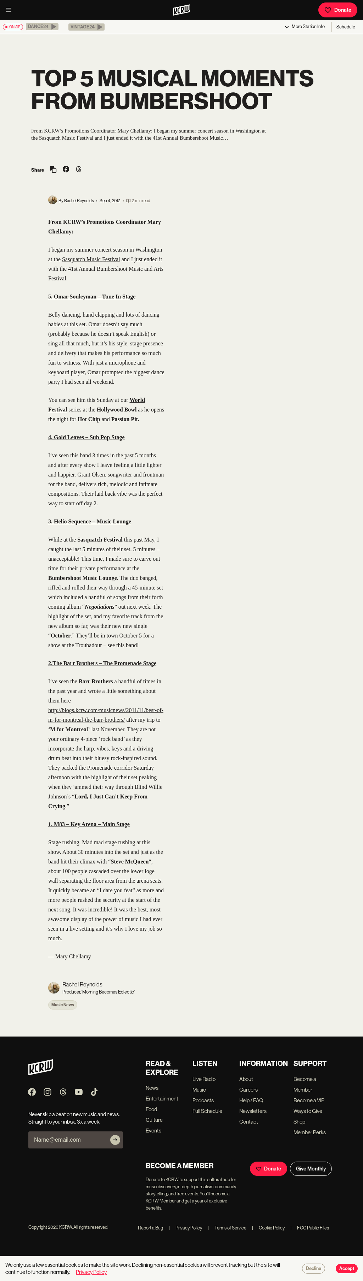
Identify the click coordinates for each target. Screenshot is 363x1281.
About (246, 1079)
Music (199, 1090)
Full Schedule (207, 1111)
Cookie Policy (268, 1228)
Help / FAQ (251, 1100)
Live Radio (204, 1079)
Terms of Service (227, 1228)
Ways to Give (308, 1111)
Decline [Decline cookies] (313, 1268)
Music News (62, 1004)
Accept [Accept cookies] (346, 1268)
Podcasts (203, 1100)
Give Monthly (311, 1169)
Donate (337, 10)
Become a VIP (309, 1100)
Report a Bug (150, 1228)
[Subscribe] (115, 1140)
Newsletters (253, 1111)
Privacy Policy (185, 1228)
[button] (42, 26)
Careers (248, 1090)
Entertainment (162, 1099)
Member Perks (310, 1132)
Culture (154, 1120)
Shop (299, 1122)
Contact (248, 1122)
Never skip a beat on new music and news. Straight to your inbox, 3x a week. (74, 1118)
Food (151, 1109)
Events (153, 1130)
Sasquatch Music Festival (91, 259)
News (152, 1088)
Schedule (345, 26)
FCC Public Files (309, 1228)
